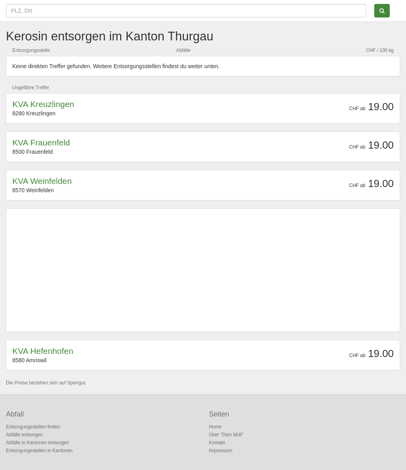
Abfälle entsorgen (24, 435)
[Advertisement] (203, 270)
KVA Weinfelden (42, 180)
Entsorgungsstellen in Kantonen (39, 450)
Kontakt (217, 442)
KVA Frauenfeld (41, 142)
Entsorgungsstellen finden (33, 427)
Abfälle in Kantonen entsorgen (37, 442)
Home (215, 427)
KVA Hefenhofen (42, 350)
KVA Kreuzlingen (43, 104)
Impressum (220, 450)
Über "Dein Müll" (226, 435)
